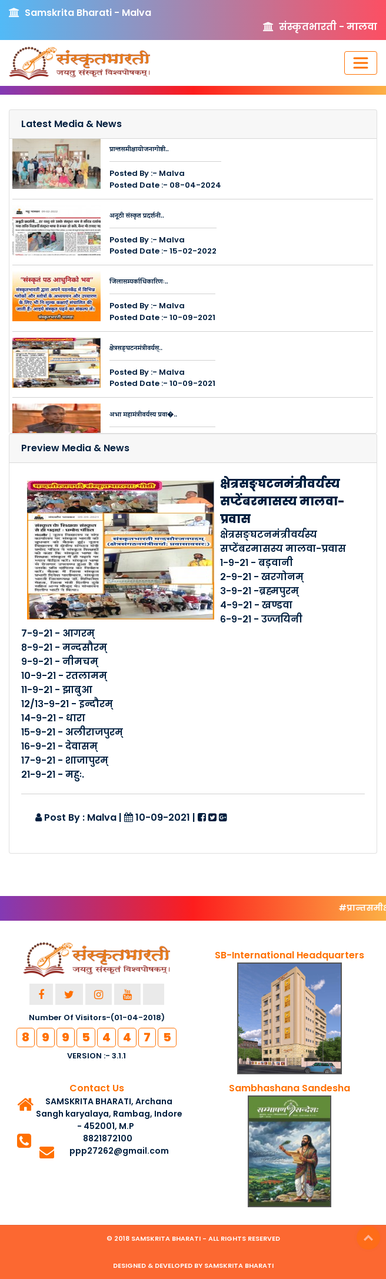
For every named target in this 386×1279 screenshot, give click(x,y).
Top (368, 1238)
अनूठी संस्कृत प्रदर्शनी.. (136, 216)
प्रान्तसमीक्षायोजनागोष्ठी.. (139, 150)
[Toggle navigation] (360, 63)
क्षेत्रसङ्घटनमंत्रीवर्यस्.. (135, 349)
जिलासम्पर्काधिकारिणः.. (138, 282)
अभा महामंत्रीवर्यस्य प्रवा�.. (143, 415)
